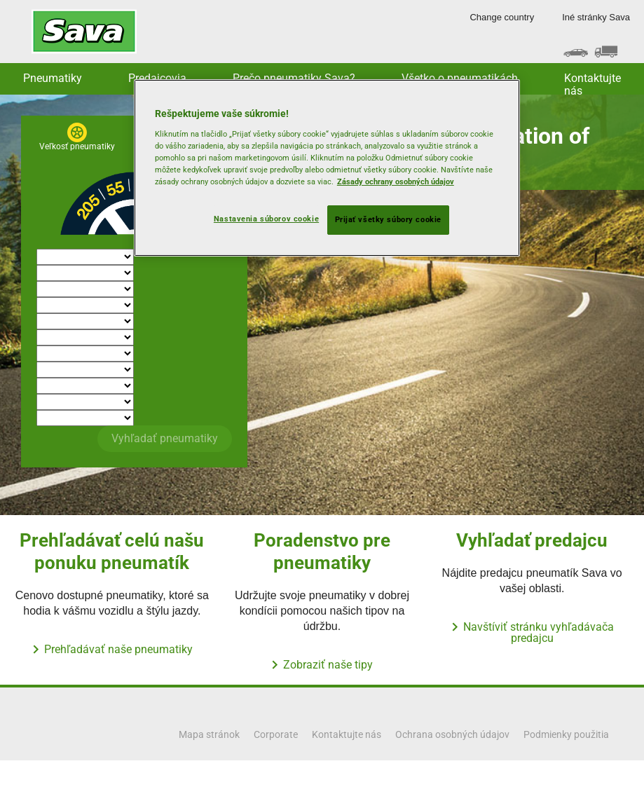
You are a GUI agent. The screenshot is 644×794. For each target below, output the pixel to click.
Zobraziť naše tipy (328, 664)
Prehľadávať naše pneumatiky (118, 649)
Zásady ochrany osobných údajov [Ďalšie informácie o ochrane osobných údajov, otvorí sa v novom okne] (395, 181)
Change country (502, 17)
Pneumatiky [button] (52, 78)
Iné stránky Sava (596, 17)
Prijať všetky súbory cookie (388, 219)
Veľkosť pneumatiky (77, 146)
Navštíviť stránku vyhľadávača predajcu (538, 632)
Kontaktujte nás (592, 83)
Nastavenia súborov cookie (266, 219)
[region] (327, 167)
